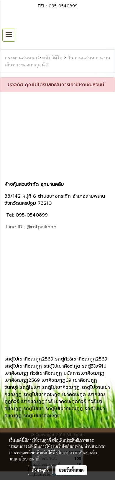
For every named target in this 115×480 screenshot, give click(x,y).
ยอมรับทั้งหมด (71, 470)
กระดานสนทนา (21, 57)
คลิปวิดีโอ (52, 57)
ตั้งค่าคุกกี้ (40, 470)
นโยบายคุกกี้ (29, 458)
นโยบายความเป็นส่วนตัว (76, 452)
